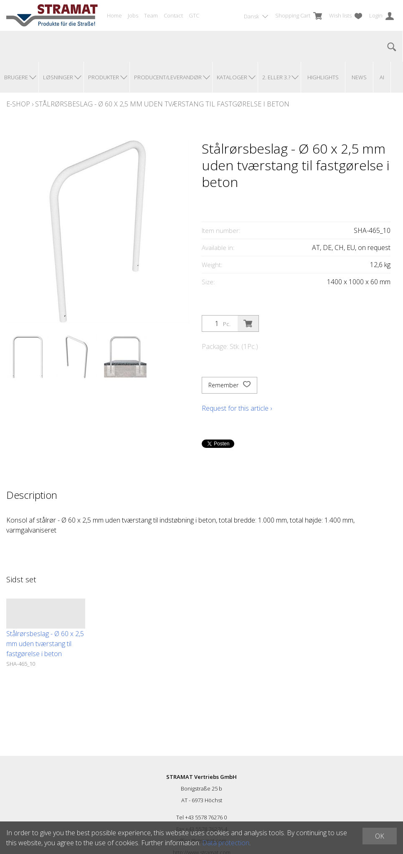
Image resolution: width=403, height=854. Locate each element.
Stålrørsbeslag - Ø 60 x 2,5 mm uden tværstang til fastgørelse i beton (162, 104)
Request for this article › (237, 408)
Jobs (133, 15)
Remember (229, 385)
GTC (194, 15)
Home (114, 15)
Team (151, 15)
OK (379, 836)
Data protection (225, 842)
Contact (173, 15)
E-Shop (18, 104)
